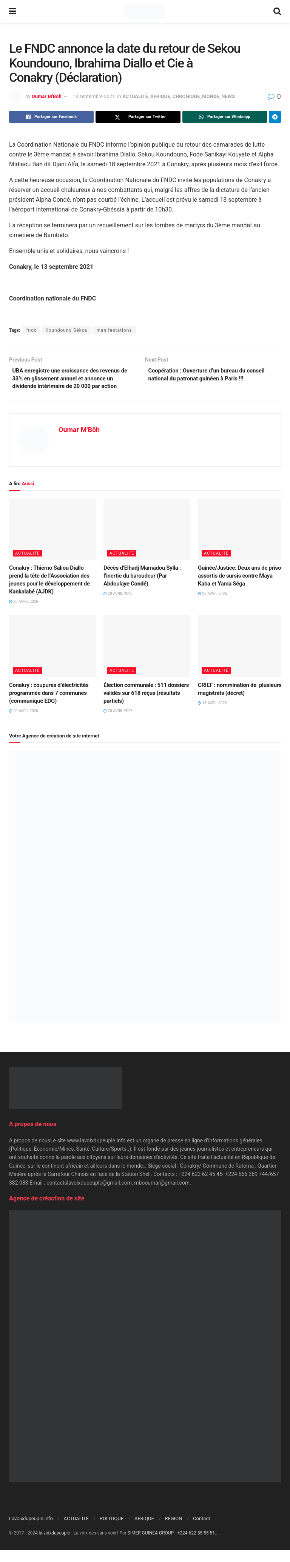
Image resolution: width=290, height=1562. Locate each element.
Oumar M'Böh (47, 96)
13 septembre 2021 (93, 96)
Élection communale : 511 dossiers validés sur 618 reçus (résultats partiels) (146, 704)
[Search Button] (277, 11)
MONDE (210, 96)
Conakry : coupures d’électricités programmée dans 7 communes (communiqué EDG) (49, 704)
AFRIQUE (160, 96)
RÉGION (173, 1530)
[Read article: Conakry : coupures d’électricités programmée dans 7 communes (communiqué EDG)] (52, 658)
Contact (201, 1530)
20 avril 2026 (23, 613)
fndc (31, 330)
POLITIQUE (112, 1530)
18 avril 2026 (212, 715)
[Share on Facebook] (51, 117)
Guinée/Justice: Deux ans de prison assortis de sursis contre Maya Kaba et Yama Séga (241, 587)
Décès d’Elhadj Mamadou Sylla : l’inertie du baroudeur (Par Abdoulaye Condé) (142, 587)
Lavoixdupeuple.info (31, 1530)
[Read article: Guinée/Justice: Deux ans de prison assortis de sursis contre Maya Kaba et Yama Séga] (241, 541)
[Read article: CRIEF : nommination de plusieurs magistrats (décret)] (241, 658)
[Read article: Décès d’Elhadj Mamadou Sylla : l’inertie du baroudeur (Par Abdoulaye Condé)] (146, 541)
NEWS (228, 96)
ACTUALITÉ (135, 96)
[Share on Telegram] (275, 117)
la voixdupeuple (54, 1544)
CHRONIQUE (186, 96)
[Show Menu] (12, 11)
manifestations (114, 330)
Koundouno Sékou (66, 330)
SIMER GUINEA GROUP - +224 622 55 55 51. (172, 1544)
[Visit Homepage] (144, 11)
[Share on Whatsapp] (224, 117)
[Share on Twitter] (138, 117)
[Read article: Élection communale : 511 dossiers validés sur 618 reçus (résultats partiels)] (146, 658)
